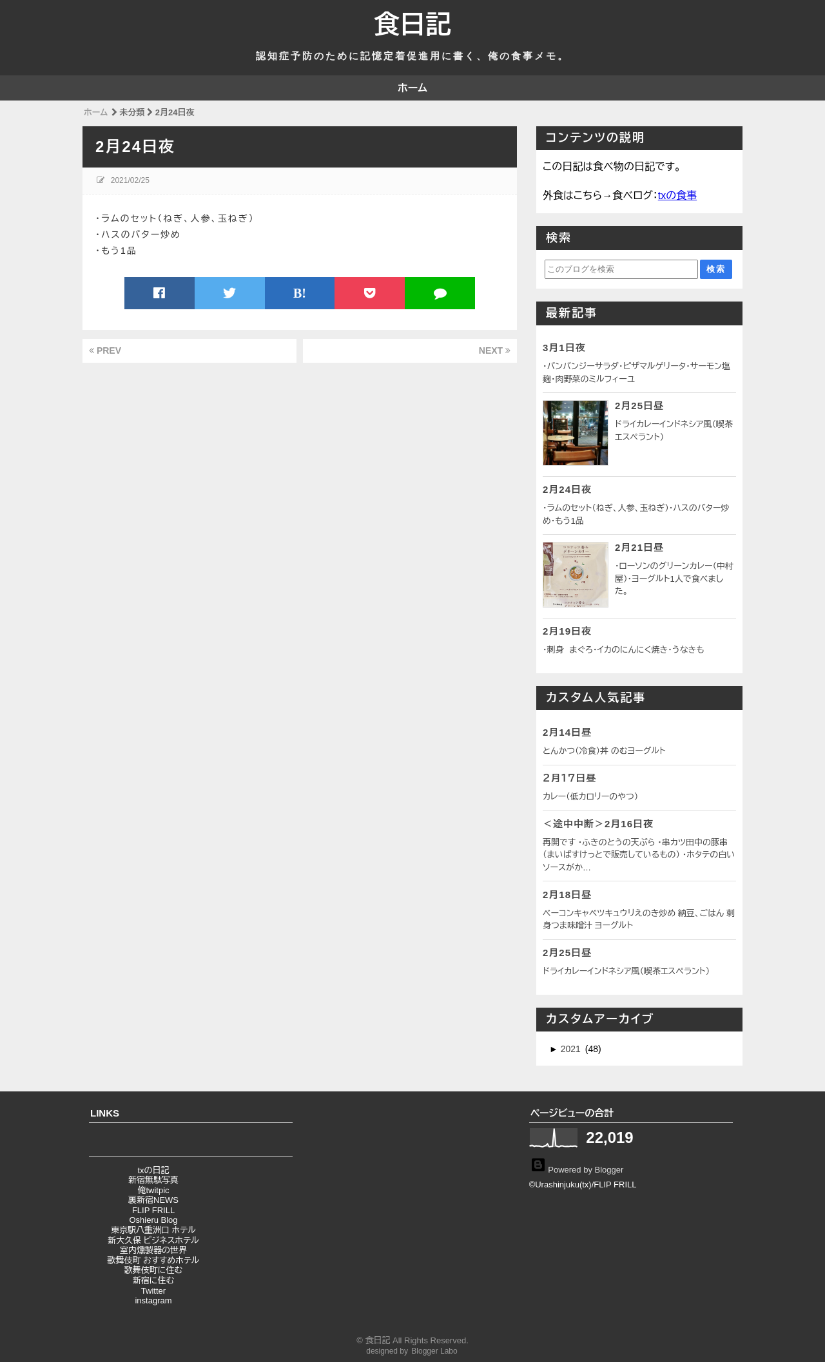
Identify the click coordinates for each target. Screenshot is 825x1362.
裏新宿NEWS (153, 1200)
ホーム (412, 87)
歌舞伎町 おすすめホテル (153, 1260)
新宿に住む (153, 1280)
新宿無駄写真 (153, 1180)
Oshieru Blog (153, 1220)
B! (299, 293)
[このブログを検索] (621, 269)
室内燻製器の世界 (153, 1250)
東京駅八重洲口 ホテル (153, 1230)
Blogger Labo (434, 1351)
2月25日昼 (639, 405)
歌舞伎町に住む (153, 1270)
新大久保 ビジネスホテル (153, 1240)
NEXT (494, 350)
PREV (105, 350)
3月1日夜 (564, 347)
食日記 (412, 24)
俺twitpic (153, 1190)
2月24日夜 (567, 489)
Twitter (153, 1291)
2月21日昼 (639, 547)
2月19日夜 (567, 631)
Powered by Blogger (577, 1169)
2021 (572, 1049)
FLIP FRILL (153, 1210)
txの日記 (153, 1170)
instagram (153, 1300)
